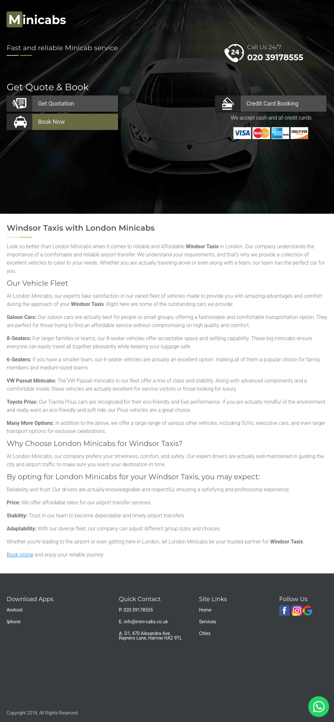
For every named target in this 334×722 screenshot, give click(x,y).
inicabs (36, 20)
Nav (316, 18)
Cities (204, 633)
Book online (20, 555)
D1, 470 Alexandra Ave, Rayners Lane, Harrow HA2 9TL (150, 636)
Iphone (14, 621)
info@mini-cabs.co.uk (146, 621)
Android (15, 610)
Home (205, 610)
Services (207, 621)
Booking (272, 103)
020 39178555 (275, 57)
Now (51, 121)
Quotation (56, 103)
